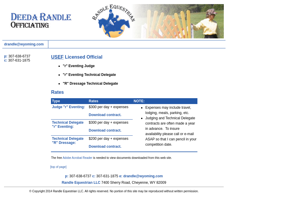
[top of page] (58, 167)
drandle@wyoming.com (24, 44)
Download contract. (105, 115)
